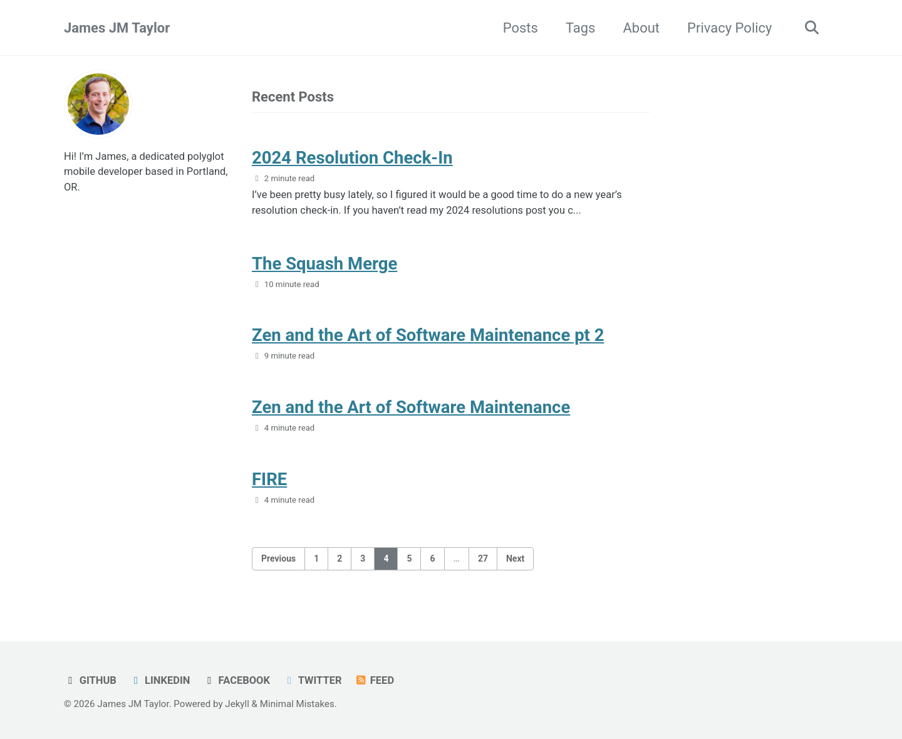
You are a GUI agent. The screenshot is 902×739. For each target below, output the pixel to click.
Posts (520, 28)
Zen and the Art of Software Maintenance (411, 407)
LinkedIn (159, 680)
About (641, 28)
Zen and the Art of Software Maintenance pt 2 (428, 335)
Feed (374, 680)
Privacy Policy (729, 28)
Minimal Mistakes (297, 704)
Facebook (236, 680)
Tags (581, 28)
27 (483, 558)
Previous (278, 558)
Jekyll (237, 704)
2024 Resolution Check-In (352, 157)
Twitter (312, 680)
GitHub (90, 680)
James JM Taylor (117, 28)
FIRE (269, 479)
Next (515, 558)
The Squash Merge (324, 263)
